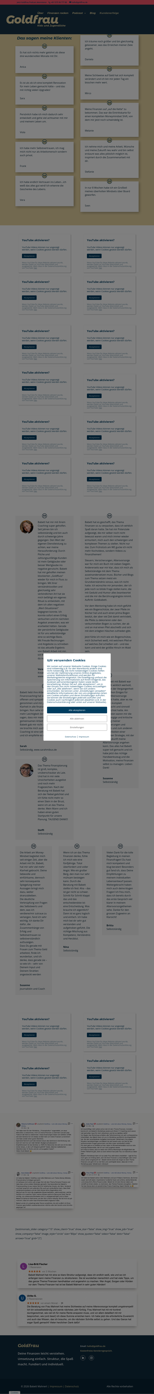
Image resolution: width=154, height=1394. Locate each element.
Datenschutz (70, 736)
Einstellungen (77, 727)
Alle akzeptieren (77, 709)
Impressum (84, 736)
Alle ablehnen (77, 718)
